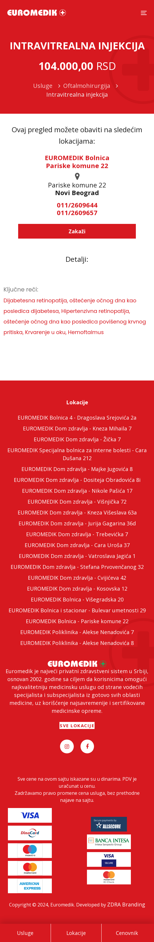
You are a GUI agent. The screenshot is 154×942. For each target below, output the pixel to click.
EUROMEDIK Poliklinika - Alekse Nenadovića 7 (77, 632)
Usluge (25, 932)
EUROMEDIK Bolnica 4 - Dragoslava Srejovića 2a (77, 417)
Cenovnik (127, 932)
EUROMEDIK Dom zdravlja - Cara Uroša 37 (77, 545)
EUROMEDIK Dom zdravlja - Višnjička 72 (77, 501)
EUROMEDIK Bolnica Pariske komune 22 (77, 161)
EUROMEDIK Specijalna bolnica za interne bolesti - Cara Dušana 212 (77, 454)
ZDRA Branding (126, 904)
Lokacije (76, 932)
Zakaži (77, 231)
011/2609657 (77, 212)
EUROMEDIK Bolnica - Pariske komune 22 (77, 621)
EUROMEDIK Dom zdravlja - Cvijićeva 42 (77, 577)
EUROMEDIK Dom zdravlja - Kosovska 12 (77, 588)
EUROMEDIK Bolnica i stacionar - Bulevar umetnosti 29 (77, 610)
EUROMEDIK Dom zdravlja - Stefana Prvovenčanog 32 (77, 566)
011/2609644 (77, 205)
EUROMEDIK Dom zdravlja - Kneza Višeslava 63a (77, 512)
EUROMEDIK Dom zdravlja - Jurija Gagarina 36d (77, 523)
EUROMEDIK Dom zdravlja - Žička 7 (77, 439)
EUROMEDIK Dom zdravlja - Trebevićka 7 (77, 534)
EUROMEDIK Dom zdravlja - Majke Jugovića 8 (77, 468)
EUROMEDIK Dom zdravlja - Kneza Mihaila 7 (77, 428)
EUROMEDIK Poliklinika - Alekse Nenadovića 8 (77, 642)
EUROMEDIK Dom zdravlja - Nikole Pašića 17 (77, 490)
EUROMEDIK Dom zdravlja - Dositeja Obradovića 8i (77, 479)
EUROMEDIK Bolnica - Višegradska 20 (77, 599)
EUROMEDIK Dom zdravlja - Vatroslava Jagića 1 (77, 555)
